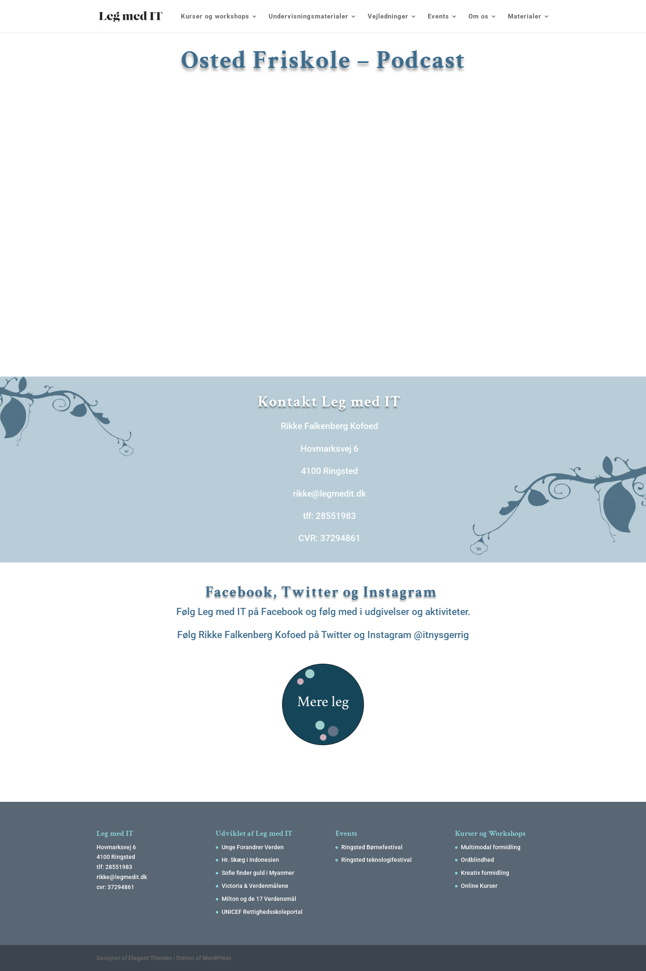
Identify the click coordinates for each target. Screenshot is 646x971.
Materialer (524, 16)
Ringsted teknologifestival (376, 859)
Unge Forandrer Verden (253, 847)
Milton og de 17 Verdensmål (259, 898)
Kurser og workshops (215, 16)
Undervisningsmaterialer (308, 16)
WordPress (216, 958)
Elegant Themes (150, 958)
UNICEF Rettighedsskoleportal (262, 911)
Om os (478, 16)
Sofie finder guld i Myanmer (258, 872)
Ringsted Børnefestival (372, 847)
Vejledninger (388, 16)
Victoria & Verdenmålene (255, 885)
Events (438, 16)
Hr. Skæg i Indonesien (250, 859)
